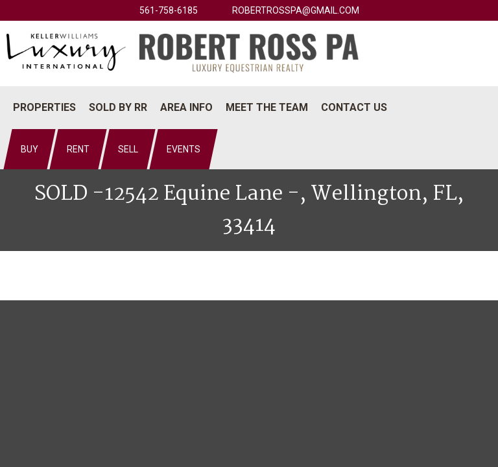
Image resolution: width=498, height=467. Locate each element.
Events (183, 149)
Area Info (186, 107)
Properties (44, 107)
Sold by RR (118, 107)
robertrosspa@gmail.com (295, 10)
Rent (78, 149)
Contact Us (354, 107)
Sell (128, 149)
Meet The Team (267, 107)
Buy (29, 149)
